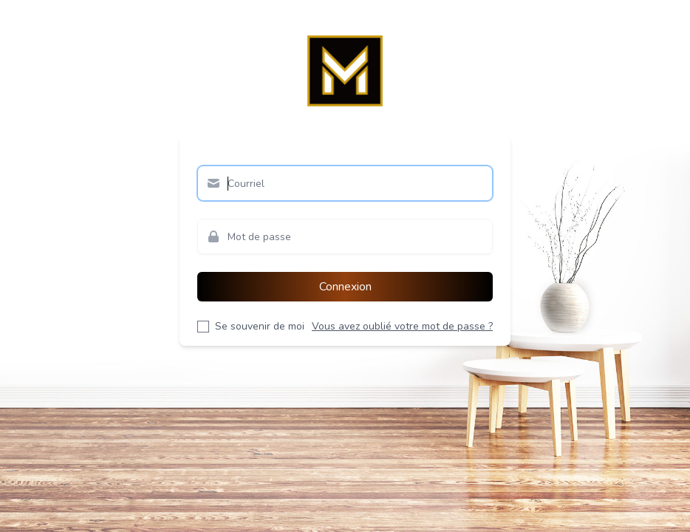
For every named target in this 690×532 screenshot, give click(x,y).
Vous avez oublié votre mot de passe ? (402, 326)
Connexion (345, 287)
